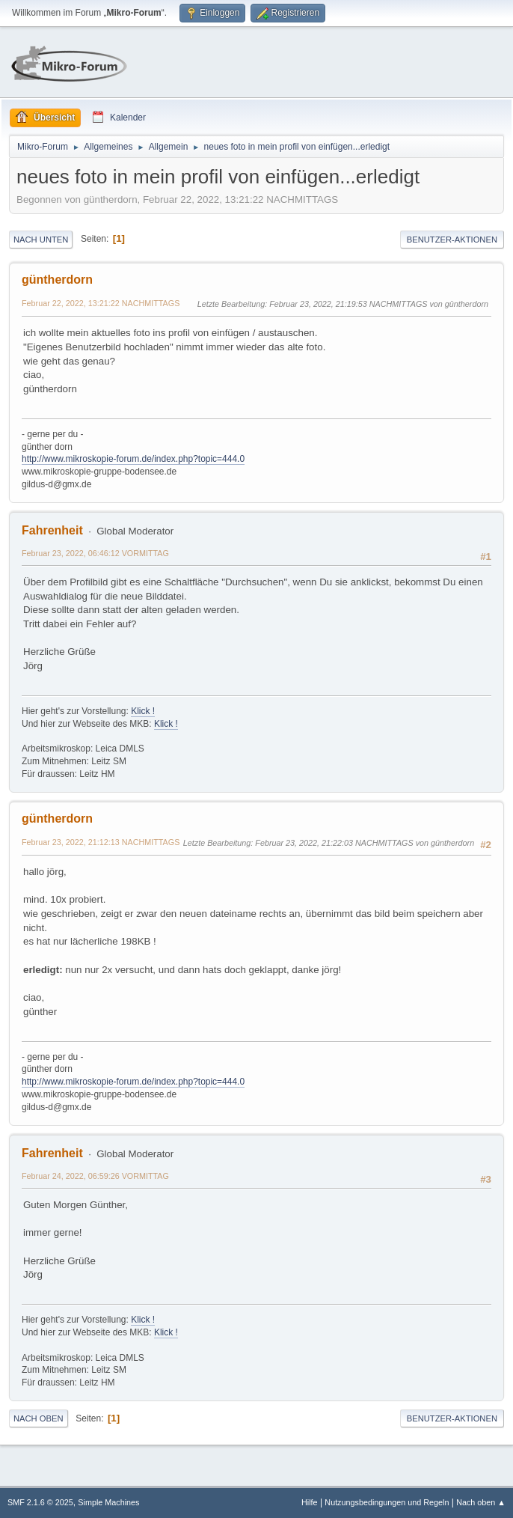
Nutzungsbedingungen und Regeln (387, 1502)
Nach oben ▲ (481, 1502)
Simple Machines (108, 1502)
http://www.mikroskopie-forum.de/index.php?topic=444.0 (133, 459)
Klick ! (143, 711)
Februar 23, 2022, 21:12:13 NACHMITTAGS (100, 842)
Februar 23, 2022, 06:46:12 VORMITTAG (95, 553)
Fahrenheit (52, 530)
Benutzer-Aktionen (452, 239)
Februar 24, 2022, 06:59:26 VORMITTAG (95, 1175)
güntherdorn (57, 279)
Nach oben (38, 1418)
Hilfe (309, 1502)
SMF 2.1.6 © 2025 (40, 1502)
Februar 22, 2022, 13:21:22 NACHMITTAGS (100, 303)
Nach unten (40, 239)
